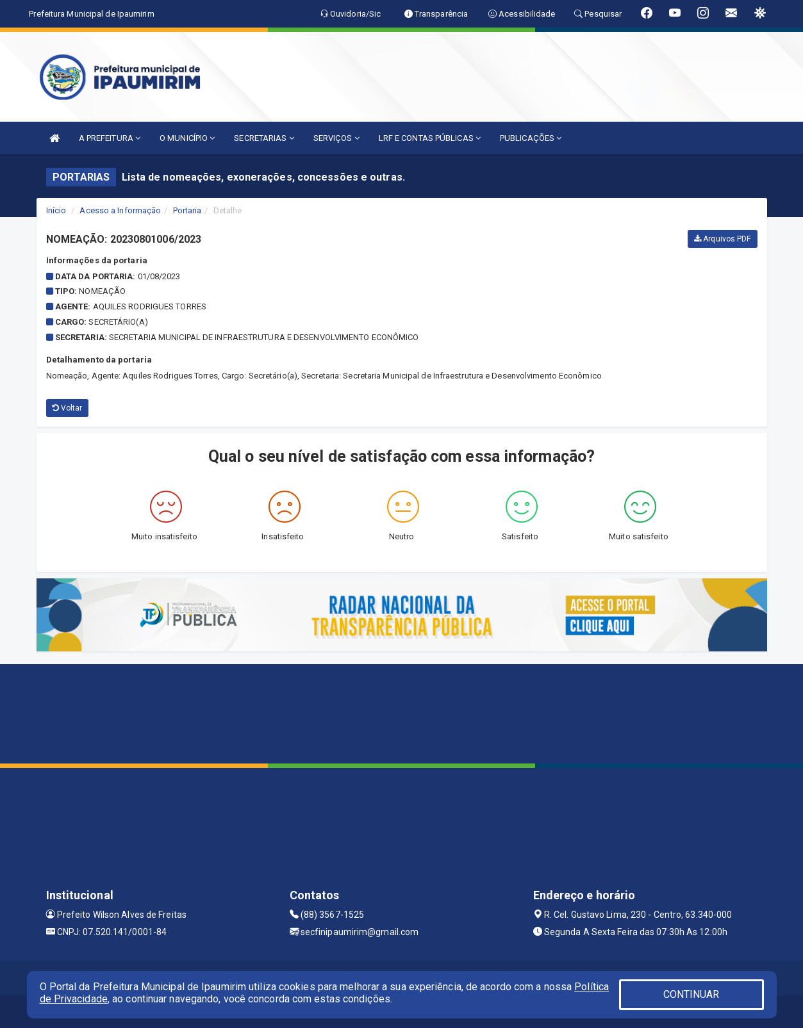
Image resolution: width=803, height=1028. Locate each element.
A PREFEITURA (109, 138)
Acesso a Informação (120, 210)
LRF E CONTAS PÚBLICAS (430, 138)
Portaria (187, 210)
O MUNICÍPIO (187, 138)
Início (56, 210)
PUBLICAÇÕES (530, 138)
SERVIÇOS (336, 138)
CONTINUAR (691, 994)
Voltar (68, 408)
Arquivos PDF (722, 238)
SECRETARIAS (264, 138)
